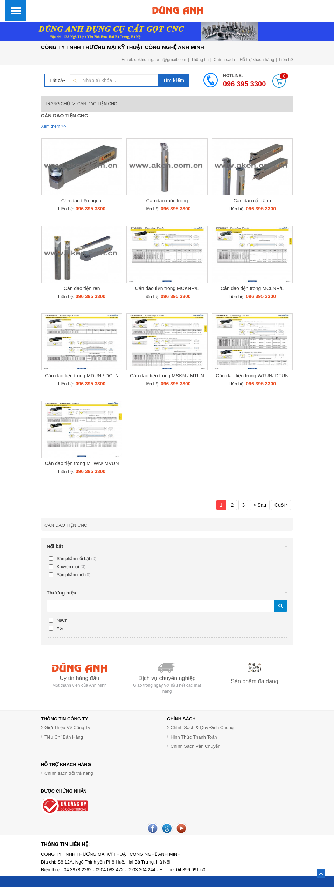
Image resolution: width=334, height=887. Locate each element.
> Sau (259, 505)
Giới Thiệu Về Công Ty (67, 727)
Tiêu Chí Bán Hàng (63, 737)
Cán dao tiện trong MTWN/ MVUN (82, 463)
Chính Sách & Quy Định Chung (202, 727)
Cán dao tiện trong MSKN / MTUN (167, 375)
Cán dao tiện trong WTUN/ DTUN (252, 375)
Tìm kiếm (173, 80)
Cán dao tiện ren (82, 288)
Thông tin (200, 59)
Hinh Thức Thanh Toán (194, 737)
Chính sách (224, 59)
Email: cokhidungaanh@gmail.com (153, 59)
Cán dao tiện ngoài (82, 200)
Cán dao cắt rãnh (252, 200)
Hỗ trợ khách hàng (257, 59)
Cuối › (281, 505)
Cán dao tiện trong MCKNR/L (167, 288)
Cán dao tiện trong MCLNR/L (252, 288)
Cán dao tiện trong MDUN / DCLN (82, 375)
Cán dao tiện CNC (65, 525)
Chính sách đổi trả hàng (68, 773)
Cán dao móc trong (167, 200)
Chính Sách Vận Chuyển (196, 746)
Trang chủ (57, 103)
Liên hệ (286, 59)
